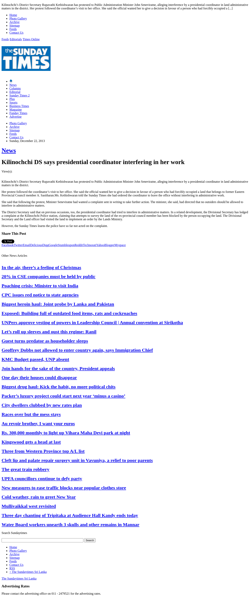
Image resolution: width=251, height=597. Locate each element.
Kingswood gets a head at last (31, 441)
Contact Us (16, 32)
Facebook (8, 245)
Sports (13, 102)
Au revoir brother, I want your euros (38, 423)
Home (13, 15)
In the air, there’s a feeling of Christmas (41, 267)
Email (26, 245)
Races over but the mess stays (31, 414)
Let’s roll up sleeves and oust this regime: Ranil (49, 331)
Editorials (16, 39)
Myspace (120, 245)
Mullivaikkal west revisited (29, 506)
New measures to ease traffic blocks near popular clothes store (64, 487)
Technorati (89, 245)
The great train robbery (25, 469)
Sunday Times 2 (19, 95)
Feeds (13, 29)
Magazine (15, 109)
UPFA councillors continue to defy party (42, 478)
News (12, 85)
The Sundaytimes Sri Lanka (28, 572)
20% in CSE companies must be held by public (48, 276)
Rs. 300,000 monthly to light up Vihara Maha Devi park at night (66, 432)
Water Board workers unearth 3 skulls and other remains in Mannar (70, 524)
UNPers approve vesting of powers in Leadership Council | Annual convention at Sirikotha (92, 322)
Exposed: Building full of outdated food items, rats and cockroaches (69, 313)
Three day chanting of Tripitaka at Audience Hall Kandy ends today (70, 515)
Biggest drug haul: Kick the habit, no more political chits (58, 386)
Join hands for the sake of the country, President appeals (58, 368)
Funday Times (18, 113)
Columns (15, 88)
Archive (14, 22)
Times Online (31, 39)
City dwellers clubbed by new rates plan (42, 405)
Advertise (15, 116)
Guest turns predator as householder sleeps (45, 340)
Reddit (79, 245)
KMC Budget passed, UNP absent (35, 359)
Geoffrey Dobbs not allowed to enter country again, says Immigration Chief (77, 350)
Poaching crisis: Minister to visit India (40, 285)
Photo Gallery (18, 18)
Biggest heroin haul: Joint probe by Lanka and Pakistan (58, 304)
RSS (12, 568)
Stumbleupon (66, 245)
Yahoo (100, 245)
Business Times (19, 106)
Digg (45, 245)
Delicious (36, 245)
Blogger (109, 245)
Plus (12, 99)
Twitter (18, 245)
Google (53, 245)
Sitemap (14, 25)
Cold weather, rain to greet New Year (39, 496)
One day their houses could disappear (39, 377)
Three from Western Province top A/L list (43, 451)
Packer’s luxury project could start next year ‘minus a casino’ (63, 395)
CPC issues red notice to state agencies (40, 294)
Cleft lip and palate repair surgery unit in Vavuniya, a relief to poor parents (77, 460)
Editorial (14, 92)
